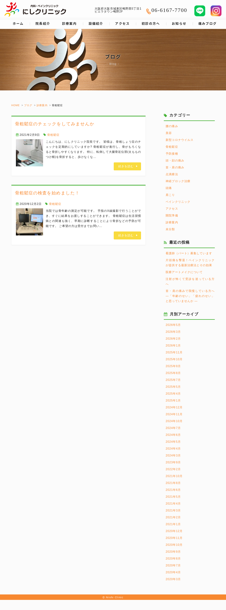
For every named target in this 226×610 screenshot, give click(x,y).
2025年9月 (173, 366)
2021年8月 (173, 482)
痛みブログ (207, 23)
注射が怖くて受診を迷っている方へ (190, 281)
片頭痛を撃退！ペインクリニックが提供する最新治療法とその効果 (190, 263)
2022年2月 (173, 469)
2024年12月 (174, 407)
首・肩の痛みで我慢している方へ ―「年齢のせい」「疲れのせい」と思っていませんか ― (190, 296)
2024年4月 (173, 448)
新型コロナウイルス (179, 139)
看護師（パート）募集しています (189, 253)
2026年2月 (173, 338)
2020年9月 (173, 551)
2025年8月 (173, 373)
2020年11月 (174, 537)
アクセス (122, 23)
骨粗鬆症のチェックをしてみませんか (55, 123)
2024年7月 (173, 428)
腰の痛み (172, 126)
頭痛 (169, 188)
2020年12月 (174, 531)
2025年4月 (173, 393)
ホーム (18, 23)
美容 (169, 133)
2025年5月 (173, 386)
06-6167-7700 (169, 10)
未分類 (170, 229)
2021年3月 (173, 510)
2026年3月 (173, 331)
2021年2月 (173, 517)
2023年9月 (173, 462)
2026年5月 (173, 324)
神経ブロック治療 (178, 181)
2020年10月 (174, 544)
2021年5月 (173, 496)
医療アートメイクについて (184, 272)
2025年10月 (174, 359)
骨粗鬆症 (53, 134)
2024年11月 (174, 414)
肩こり (170, 194)
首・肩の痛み (175, 167)
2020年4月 (173, 572)
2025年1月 (173, 400)
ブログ (28, 105)
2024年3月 (173, 455)
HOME (15, 105)
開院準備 (172, 215)
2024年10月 (174, 421)
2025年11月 (174, 352)
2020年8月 (173, 558)
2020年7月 (173, 565)
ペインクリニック (178, 201)
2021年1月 (173, 524)
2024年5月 (173, 441)
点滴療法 (172, 174)
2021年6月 (173, 489)
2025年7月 (173, 379)
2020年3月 (173, 579)
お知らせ (179, 23)
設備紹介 (96, 23)
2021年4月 (173, 503)
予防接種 (172, 153)
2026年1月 (173, 345)
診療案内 (42, 105)
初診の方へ (151, 23)
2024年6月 (173, 434)
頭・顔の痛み (175, 160)
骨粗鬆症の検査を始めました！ (47, 192)
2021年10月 (174, 476)
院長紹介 (42, 23)
